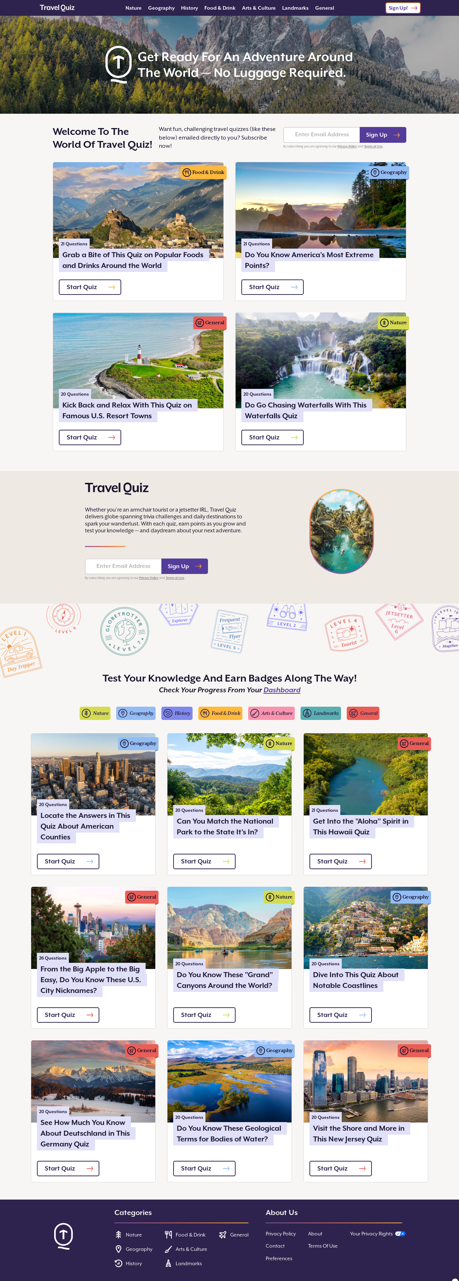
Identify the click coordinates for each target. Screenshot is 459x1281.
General (324, 8)
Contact (275, 1246)
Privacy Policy (347, 146)
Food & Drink (220, 8)
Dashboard (282, 690)
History (189, 8)
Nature (134, 8)
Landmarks (295, 8)
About (315, 1233)
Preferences (279, 1258)
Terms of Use (373, 146)
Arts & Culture (259, 8)
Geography (161, 8)
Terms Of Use (323, 1246)
